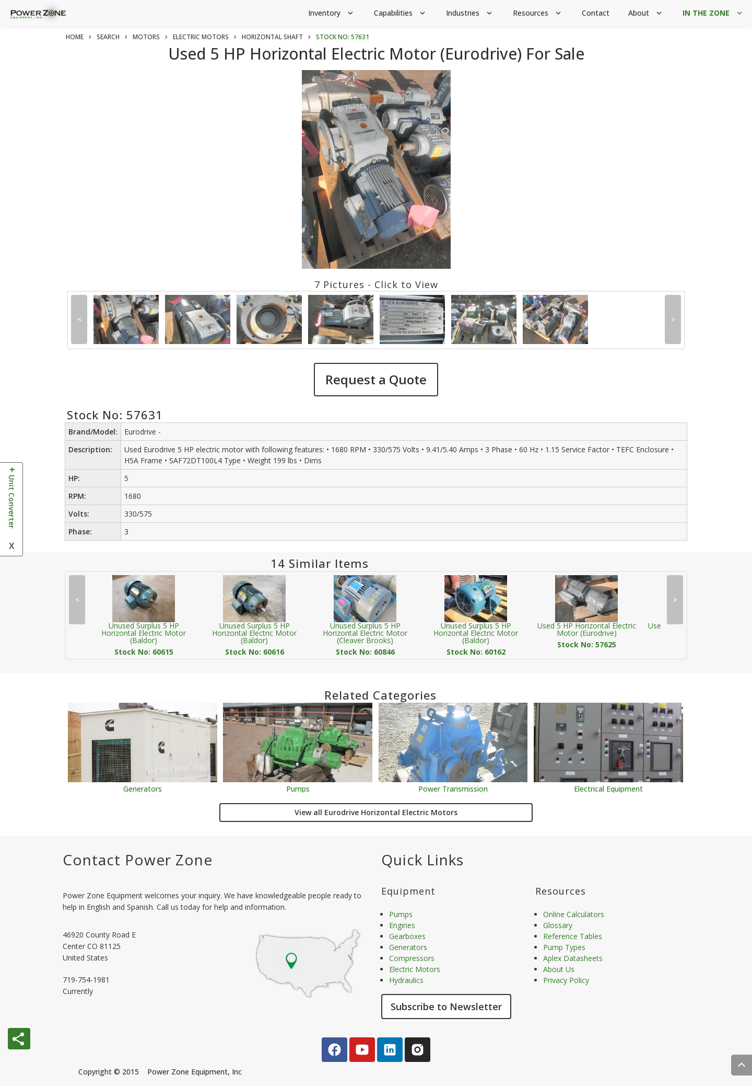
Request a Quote (376, 379)
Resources (538, 13)
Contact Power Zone (138, 860)
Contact (595, 13)
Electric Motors (414, 969)
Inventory (331, 13)
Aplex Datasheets (573, 958)
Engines (402, 925)
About (646, 13)
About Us (558, 969)
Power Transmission (453, 788)
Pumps (298, 788)
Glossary (557, 925)
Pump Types (564, 947)
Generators (142, 788)
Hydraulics (406, 980)
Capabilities (400, 13)
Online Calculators (573, 914)
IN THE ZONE (713, 13)
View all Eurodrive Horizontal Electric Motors (376, 812)
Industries (470, 13)
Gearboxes (407, 936)
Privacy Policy (566, 980)
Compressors (411, 958)
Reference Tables (572, 936)
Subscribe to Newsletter (446, 1006)
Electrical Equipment (608, 788)
